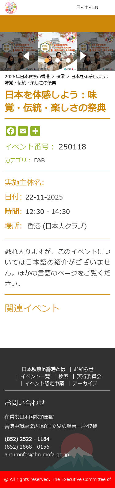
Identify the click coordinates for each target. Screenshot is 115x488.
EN (95, 7)
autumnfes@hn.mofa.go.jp (37, 454)
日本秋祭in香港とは (43, 369)
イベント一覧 (35, 376)
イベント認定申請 (44, 383)
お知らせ (84, 369)
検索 (63, 376)
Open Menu (107, 7)
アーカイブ (85, 383)
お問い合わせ (25, 403)
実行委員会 (89, 376)
